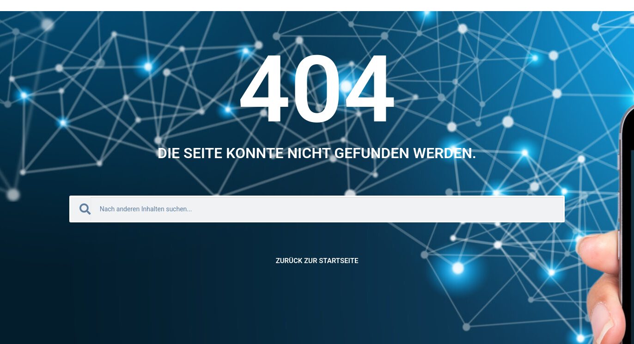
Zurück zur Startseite (317, 261)
